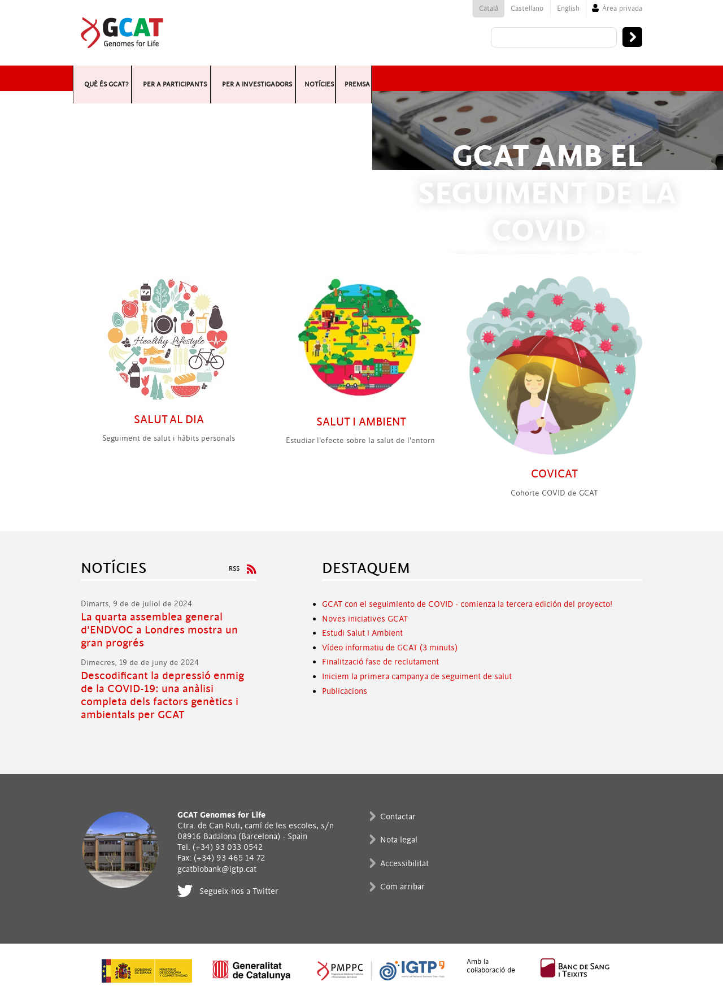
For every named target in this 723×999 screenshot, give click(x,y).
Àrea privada (622, 8)
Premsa (615, 78)
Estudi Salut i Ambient (362, 633)
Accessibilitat (404, 863)
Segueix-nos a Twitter (238, 891)
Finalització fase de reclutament (380, 662)
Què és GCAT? (137, 78)
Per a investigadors (442, 78)
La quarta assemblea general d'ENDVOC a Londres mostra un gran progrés (159, 630)
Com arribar (402, 886)
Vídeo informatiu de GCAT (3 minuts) (390, 647)
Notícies (555, 78)
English (568, 8)
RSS (234, 568)
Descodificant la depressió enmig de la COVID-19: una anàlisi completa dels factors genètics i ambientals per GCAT (162, 695)
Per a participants (280, 78)
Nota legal (398, 840)
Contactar (398, 816)
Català (488, 8)
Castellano (527, 8)
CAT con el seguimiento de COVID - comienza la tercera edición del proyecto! (470, 604)
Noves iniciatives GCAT (365, 619)
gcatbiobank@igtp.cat (216, 869)
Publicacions (344, 691)
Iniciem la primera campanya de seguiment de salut (417, 676)
